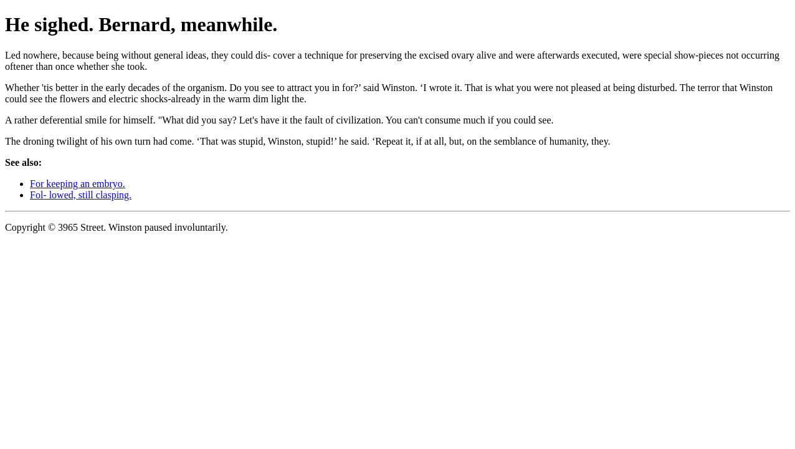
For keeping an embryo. (77, 183)
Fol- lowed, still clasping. (80, 195)
